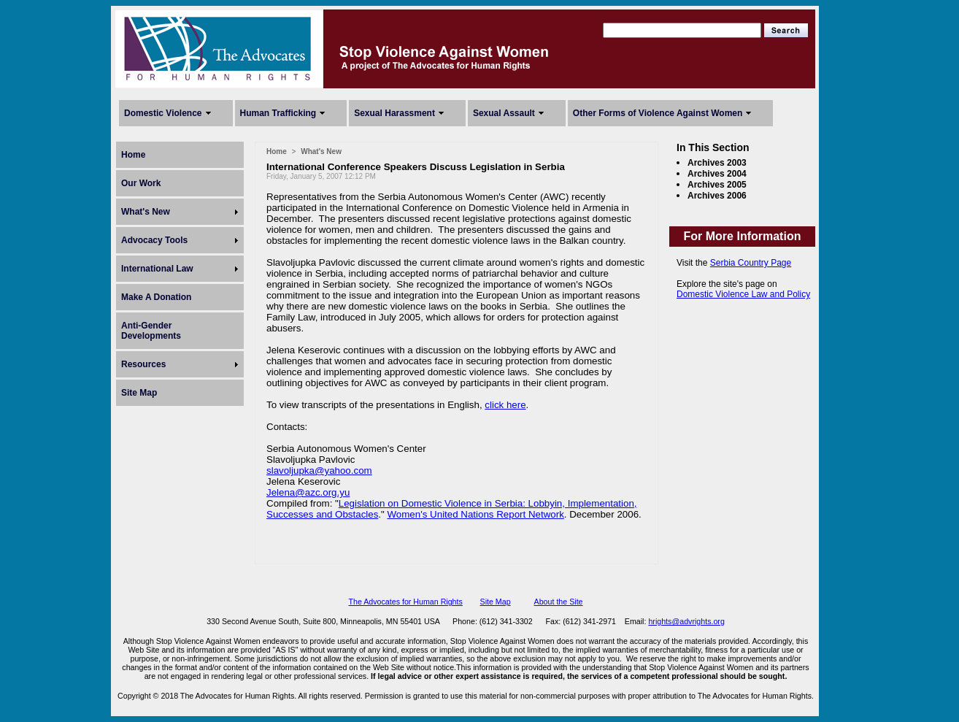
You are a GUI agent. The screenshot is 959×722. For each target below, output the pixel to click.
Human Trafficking (278, 113)
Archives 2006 (717, 196)
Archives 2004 (717, 174)
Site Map (139, 393)
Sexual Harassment (394, 113)
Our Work (141, 183)
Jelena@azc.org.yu (308, 492)
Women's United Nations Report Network (476, 514)
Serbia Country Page (750, 263)
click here (505, 404)
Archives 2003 (717, 163)
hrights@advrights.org (686, 621)
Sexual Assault (504, 113)
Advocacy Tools (154, 240)
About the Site (558, 601)
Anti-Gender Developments (151, 330)
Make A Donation (156, 297)
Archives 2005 (717, 185)
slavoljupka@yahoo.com (319, 470)
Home (133, 155)
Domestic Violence (163, 113)
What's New (145, 212)
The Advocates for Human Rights (405, 601)
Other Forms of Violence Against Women (657, 113)
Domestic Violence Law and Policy (743, 294)
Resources (143, 364)
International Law (157, 269)
